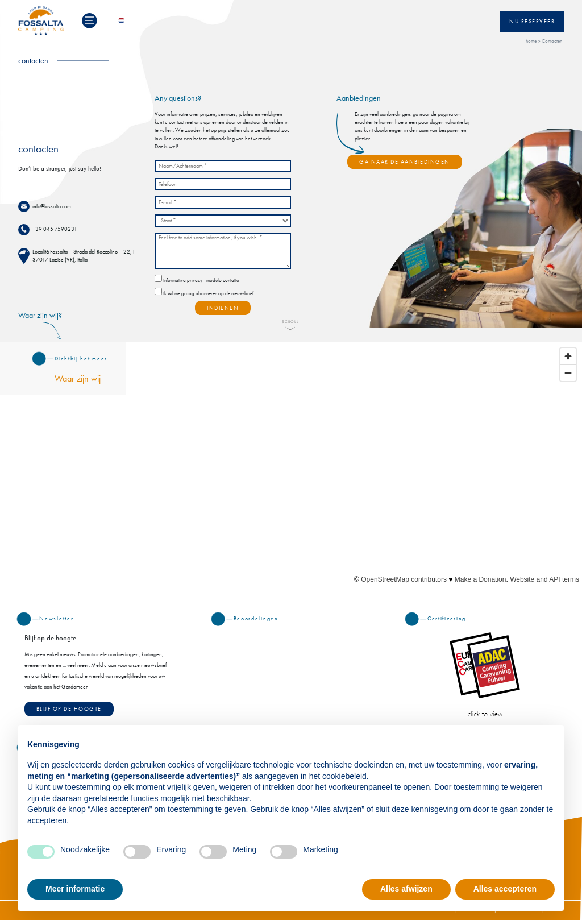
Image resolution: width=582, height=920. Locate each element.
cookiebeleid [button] (344, 776)
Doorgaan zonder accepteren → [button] (495, 739)
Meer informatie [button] (75, 888)
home (531, 41)
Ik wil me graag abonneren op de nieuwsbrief (208, 294)
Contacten (552, 41)
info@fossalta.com (51, 206)
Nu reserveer (532, 21)
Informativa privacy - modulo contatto (201, 280)
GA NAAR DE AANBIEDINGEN (404, 162)
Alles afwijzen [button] (406, 888)
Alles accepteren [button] (505, 888)
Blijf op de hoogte (69, 709)
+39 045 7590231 (54, 229)
